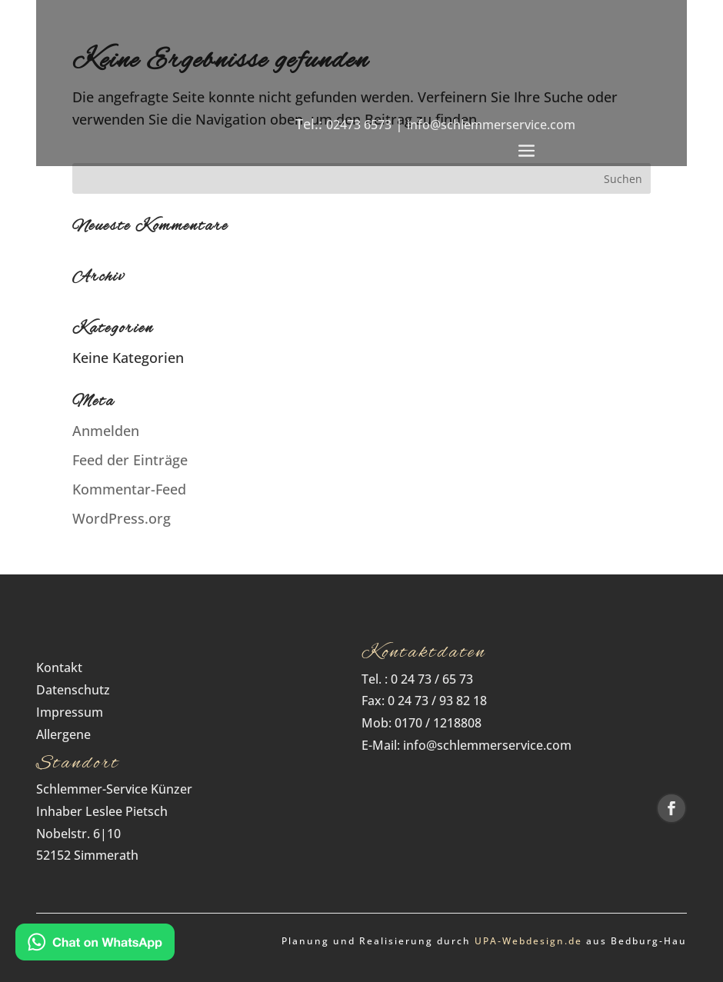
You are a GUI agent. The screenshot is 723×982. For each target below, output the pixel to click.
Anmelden (105, 430)
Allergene (63, 734)
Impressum (69, 712)
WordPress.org (121, 518)
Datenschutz (77, 689)
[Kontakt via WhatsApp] (95, 945)
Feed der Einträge (130, 460)
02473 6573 (358, 124)
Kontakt (59, 667)
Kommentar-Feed (129, 489)
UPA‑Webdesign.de (528, 940)
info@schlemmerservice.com (491, 124)
